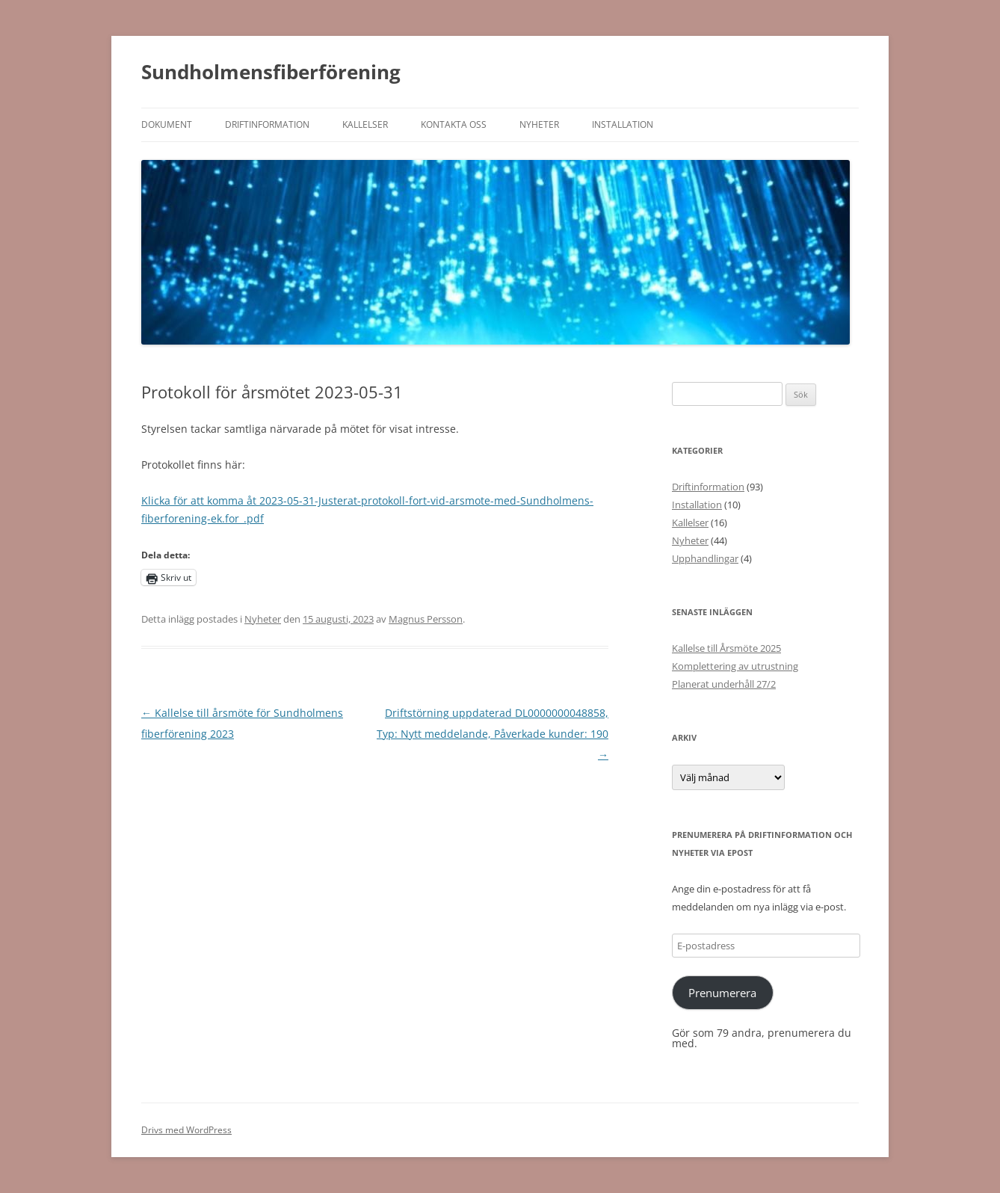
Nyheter (539, 124)
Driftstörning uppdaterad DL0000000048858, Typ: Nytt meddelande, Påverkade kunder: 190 (492, 734)
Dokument (166, 124)
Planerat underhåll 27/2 (724, 684)
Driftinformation (267, 124)
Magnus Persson (426, 619)
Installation (622, 124)
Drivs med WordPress (186, 1129)
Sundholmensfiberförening (271, 71)
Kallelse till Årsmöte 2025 (726, 648)
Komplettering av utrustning (735, 666)
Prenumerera (722, 992)
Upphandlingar (705, 558)
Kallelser (365, 124)
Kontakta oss (454, 124)
